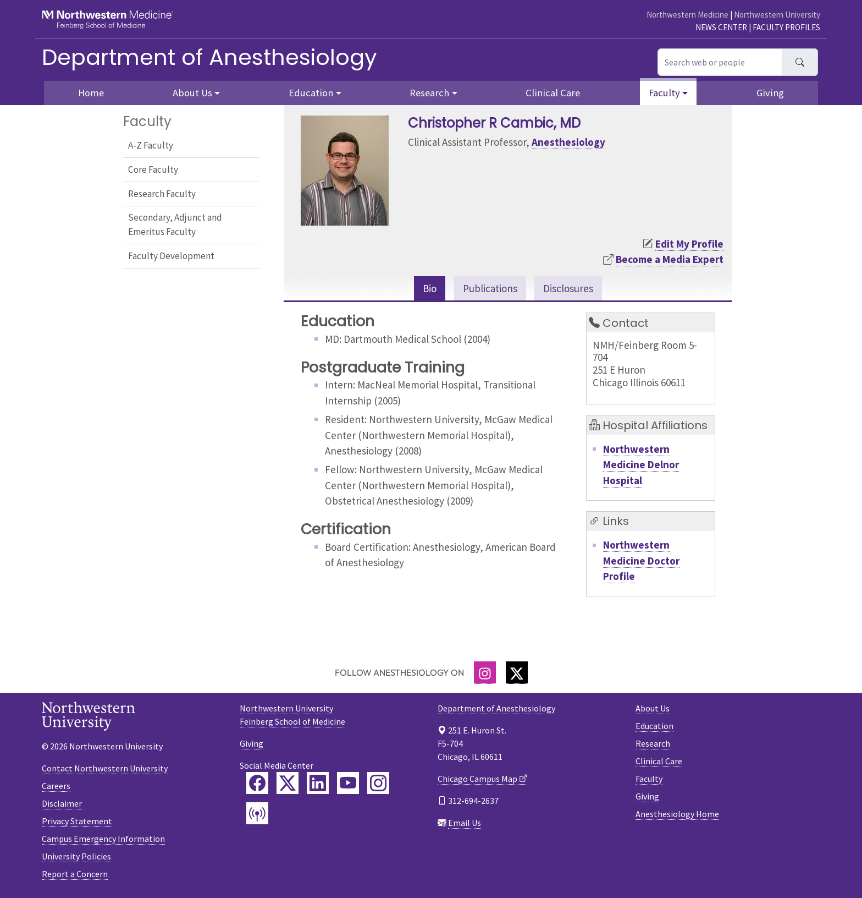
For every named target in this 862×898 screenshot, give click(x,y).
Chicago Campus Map (477, 778)
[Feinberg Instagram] (378, 783)
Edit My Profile (689, 243)
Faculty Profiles (786, 27)
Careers (56, 785)
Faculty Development (171, 256)
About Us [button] (192, 92)
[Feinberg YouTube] (348, 783)
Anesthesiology (568, 142)
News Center (721, 27)
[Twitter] (517, 672)
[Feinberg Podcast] (257, 813)
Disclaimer (62, 803)
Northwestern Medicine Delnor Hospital (641, 464)
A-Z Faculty (150, 145)
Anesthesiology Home (677, 813)
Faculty (649, 778)
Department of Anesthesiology (209, 57)
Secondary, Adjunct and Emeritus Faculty (175, 224)
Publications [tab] (490, 288)
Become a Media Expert (669, 259)
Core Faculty (153, 169)
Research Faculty (162, 194)
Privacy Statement (77, 820)
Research (653, 743)
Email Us (464, 822)
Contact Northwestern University (105, 768)
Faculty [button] (664, 92)
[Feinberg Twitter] (288, 783)
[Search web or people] (719, 62)
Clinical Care (553, 92)
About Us (653, 708)
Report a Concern (75, 873)
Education (654, 725)
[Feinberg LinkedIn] (318, 783)
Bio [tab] (429, 288)
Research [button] (429, 92)
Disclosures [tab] (568, 288)
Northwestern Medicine (687, 14)
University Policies (76, 856)
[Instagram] (485, 672)
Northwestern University (777, 14)
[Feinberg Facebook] (257, 783)
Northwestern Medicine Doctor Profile (641, 560)
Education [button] (311, 92)
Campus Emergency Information (103, 838)
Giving (770, 92)
